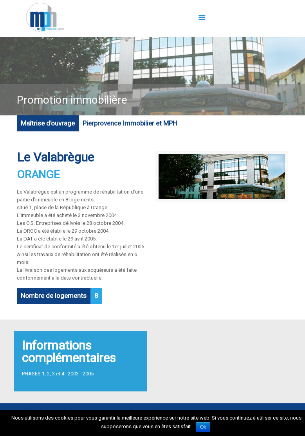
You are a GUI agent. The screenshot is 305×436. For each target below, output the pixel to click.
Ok (203, 427)
